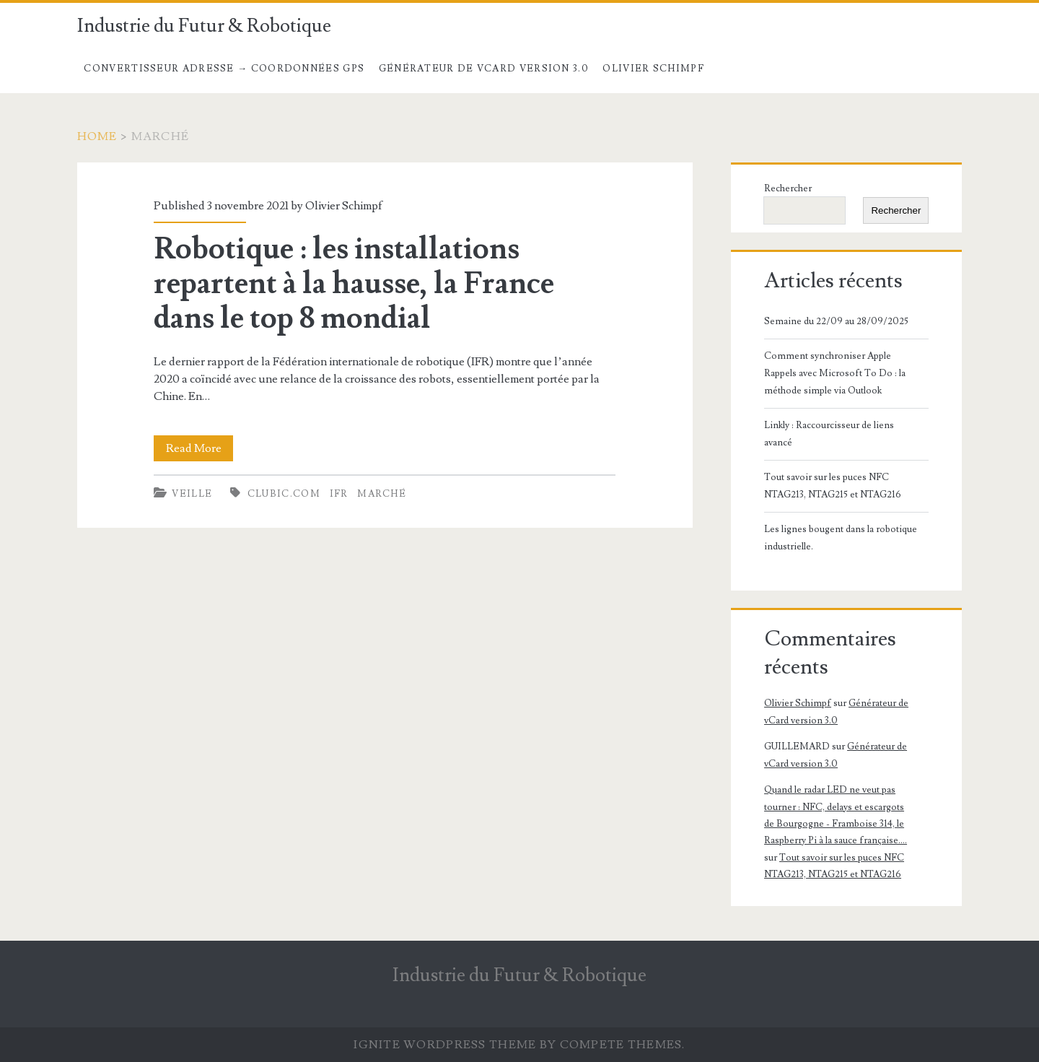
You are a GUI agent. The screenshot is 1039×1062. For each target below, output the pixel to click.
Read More (200, 448)
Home (97, 136)
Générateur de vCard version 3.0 (484, 68)
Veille (192, 494)
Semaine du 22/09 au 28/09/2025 (836, 321)
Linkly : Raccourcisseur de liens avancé (829, 433)
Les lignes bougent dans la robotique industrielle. (840, 537)
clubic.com (283, 494)
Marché (381, 494)
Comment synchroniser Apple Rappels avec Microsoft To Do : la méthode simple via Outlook (835, 373)
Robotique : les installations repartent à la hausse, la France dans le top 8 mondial (354, 284)
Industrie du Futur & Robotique (204, 26)
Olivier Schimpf (653, 68)
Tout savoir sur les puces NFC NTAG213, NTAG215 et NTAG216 (832, 485)
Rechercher (788, 188)
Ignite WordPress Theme (445, 1044)
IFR (339, 494)
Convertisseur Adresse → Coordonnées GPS (224, 68)
